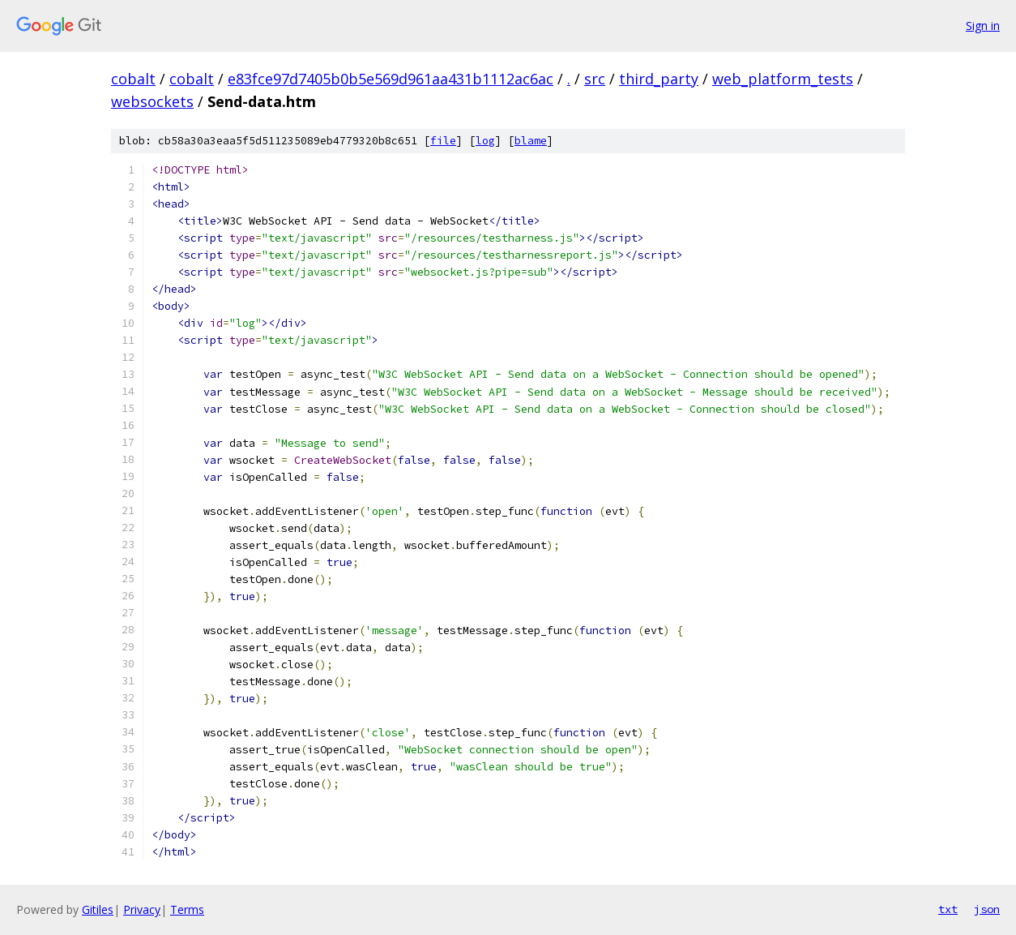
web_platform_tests (782, 78)
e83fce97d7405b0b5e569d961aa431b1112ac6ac (390, 78)
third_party (658, 78)
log (485, 141)
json (987, 909)
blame (530, 141)
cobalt (133, 78)
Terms (187, 909)
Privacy (141, 909)
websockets (152, 101)
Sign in (983, 25)
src (594, 78)
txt (948, 909)
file (443, 141)
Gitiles (97, 909)
